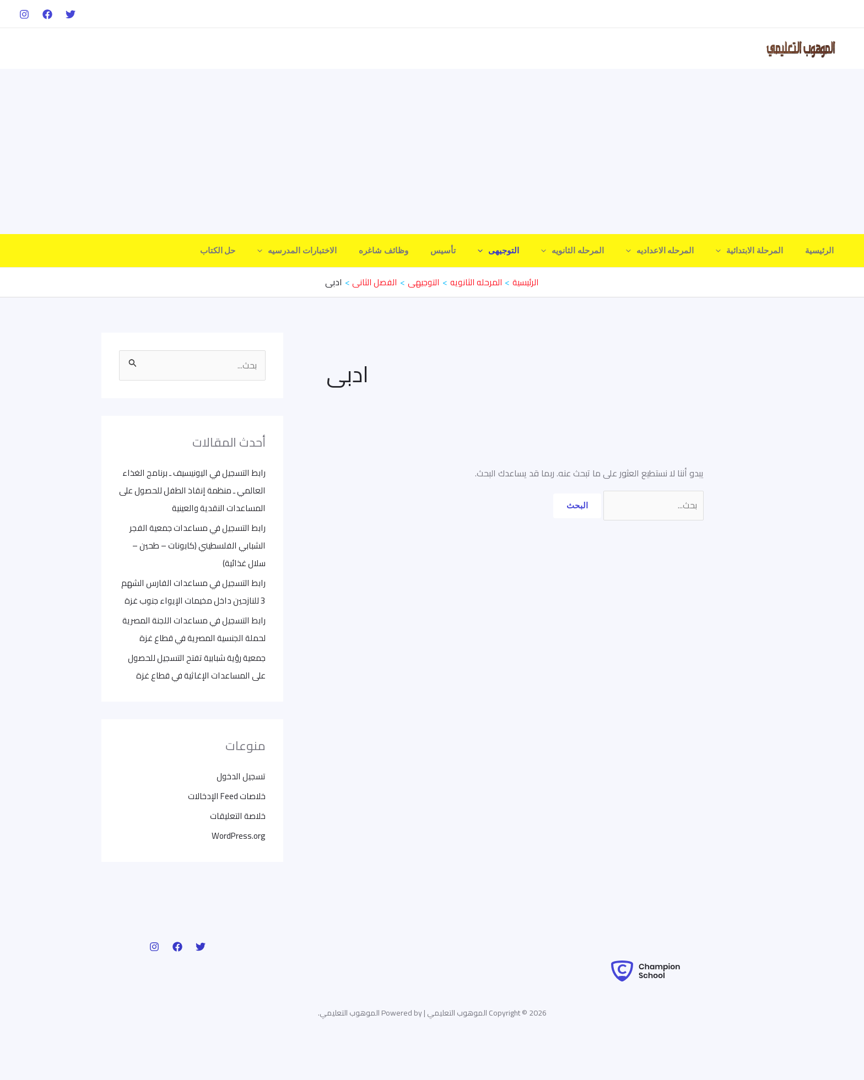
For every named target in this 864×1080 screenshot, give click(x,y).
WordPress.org (238, 870)
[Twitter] (70, 14)
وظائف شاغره (419, 250)
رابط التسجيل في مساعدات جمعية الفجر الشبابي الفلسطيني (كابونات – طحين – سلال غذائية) (194, 545)
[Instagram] (24, 14)
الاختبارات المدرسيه (338, 250)
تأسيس (473, 250)
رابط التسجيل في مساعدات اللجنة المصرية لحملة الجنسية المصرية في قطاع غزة (201, 655)
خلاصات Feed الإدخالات (225, 831)
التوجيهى (523, 250)
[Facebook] (47, 14)
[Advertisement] (432, 151)
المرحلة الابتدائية (757, 250)
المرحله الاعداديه (674, 250)
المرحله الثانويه (591, 250)
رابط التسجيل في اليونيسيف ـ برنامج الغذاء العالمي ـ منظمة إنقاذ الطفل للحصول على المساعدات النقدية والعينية (194, 490)
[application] (729, 250)
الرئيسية (822, 250)
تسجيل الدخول (240, 811)
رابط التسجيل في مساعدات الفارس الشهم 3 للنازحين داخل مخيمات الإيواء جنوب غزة (197, 600)
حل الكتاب (265, 250)
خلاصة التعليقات (237, 851)
